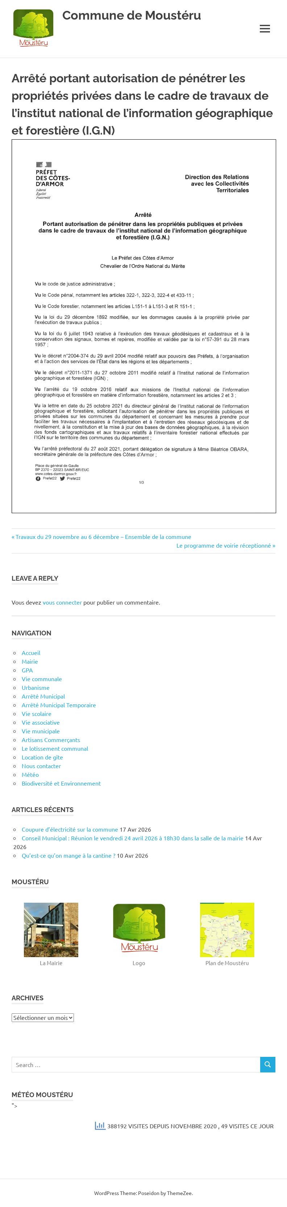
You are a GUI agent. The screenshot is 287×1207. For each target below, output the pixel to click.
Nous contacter (41, 765)
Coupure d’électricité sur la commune (70, 829)
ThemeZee (179, 1193)
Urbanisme (36, 687)
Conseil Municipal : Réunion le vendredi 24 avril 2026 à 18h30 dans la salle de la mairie (133, 837)
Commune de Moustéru (133, 15)
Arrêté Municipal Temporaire (59, 704)
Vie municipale (41, 730)
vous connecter (62, 602)
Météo (30, 774)
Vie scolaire (36, 713)
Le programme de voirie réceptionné (223, 545)
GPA (27, 669)
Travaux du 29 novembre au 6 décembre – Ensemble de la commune (103, 536)
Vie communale (42, 678)
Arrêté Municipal (43, 696)
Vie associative (41, 722)
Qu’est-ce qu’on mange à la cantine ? (68, 855)
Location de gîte (42, 757)
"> (143, 1118)
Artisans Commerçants (51, 739)
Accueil (31, 652)
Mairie (30, 661)
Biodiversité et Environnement (61, 783)
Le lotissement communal (55, 748)
